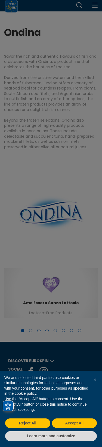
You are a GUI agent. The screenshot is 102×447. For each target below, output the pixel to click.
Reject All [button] (27, 423)
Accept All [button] (74, 423)
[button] (95, 379)
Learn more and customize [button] (51, 436)
